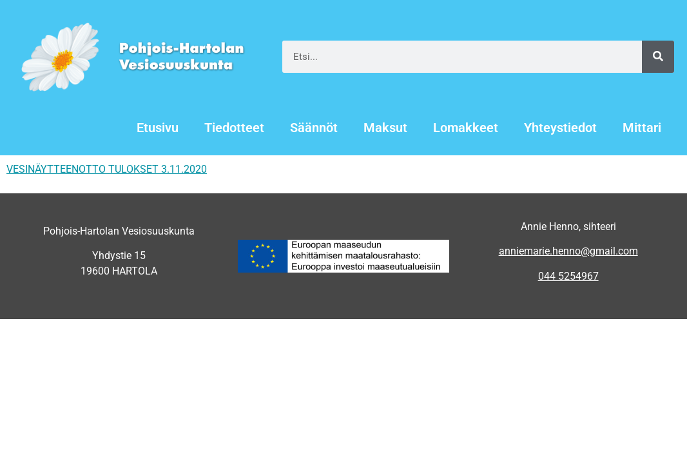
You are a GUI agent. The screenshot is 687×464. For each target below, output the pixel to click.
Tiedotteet (234, 127)
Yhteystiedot (560, 127)
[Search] (658, 57)
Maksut (385, 127)
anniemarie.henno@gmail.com (568, 251)
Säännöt (314, 127)
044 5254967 (568, 276)
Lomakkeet (465, 127)
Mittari (642, 127)
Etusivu (158, 127)
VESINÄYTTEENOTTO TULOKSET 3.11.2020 (106, 169)
